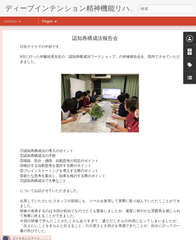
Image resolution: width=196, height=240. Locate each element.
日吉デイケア (146, 215)
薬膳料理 (19, 227)
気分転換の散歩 (23, 215)
